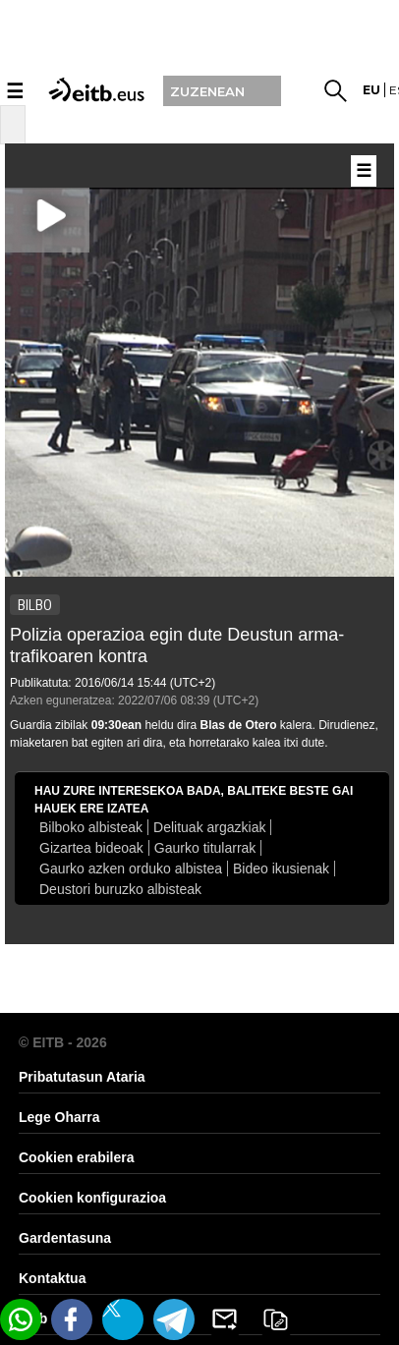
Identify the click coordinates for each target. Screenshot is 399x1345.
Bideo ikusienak (281, 868)
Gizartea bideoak (91, 848)
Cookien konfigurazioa (92, 1197)
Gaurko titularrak (205, 848)
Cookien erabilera (77, 1157)
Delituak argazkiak (209, 827)
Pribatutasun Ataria (82, 1077)
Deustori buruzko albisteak (120, 889)
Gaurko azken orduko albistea (130, 868)
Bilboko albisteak (90, 827)
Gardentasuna (65, 1238)
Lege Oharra (59, 1117)
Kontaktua (52, 1278)
